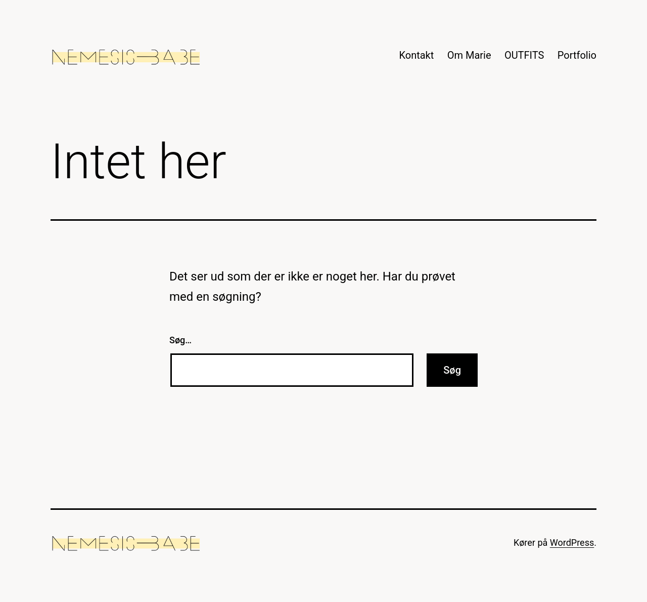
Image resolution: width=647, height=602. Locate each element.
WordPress (572, 542)
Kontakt (416, 55)
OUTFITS (524, 55)
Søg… (180, 340)
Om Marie (469, 55)
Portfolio (577, 55)
